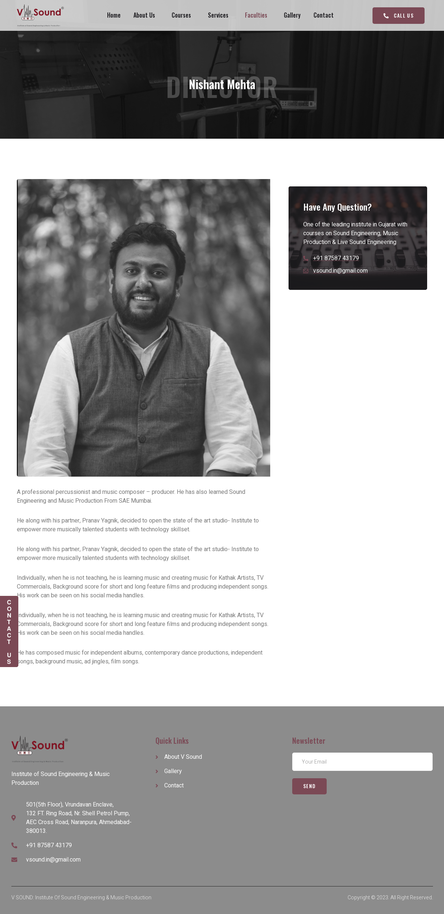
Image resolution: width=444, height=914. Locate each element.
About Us (144, 15)
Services (218, 15)
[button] (398, 15)
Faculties (256, 15)
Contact (325, 15)
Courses (181, 15)
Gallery (293, 15)
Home (113, 15)
